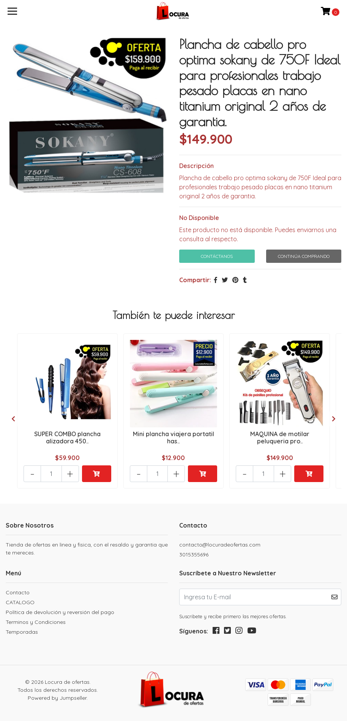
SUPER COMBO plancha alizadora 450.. (67, 437)
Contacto (18, 592)
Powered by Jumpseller (57, 697)
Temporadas (22, 631)
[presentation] (13, 418)
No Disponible (199, 217)
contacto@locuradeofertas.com (219, 544)
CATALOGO (20, 602)
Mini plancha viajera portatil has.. (173, 437)
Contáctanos (217, 256)
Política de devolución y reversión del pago (60, 612)
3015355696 (193, 554)
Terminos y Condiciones (36, 622)
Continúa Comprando (304, 256)
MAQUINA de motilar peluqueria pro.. (279, 437)
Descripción (196, 166)
